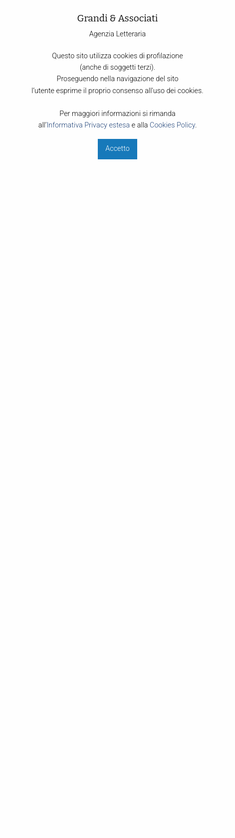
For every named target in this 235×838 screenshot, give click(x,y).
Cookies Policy (172, 125)
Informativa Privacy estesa (88, 125)
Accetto (117, 148)
